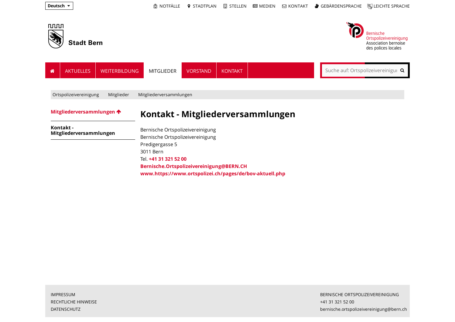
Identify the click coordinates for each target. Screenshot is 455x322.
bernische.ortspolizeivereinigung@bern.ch (363, 309)
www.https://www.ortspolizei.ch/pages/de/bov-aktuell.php (212, 173)
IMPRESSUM (63, 294)
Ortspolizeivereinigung (76, 94)
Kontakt (298, 6)
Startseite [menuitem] (52, 70)
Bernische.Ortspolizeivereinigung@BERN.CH (193, 166)
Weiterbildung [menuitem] (120, 71)
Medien (267, 6)
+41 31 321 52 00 (167, 159)
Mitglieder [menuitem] (162, 71)
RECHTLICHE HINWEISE (74, 302)
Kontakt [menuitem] (232, 71)
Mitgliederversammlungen (165, 94)
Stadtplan (205, 6)
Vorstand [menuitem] (198, 71)
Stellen (238, 6)
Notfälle (169, 6)
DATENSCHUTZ (65, 309)
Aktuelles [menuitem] (78, 71)
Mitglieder (118, 94)
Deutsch (56, 6)
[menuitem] (93, 111)
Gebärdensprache (341, 6)
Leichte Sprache (392, 6)
